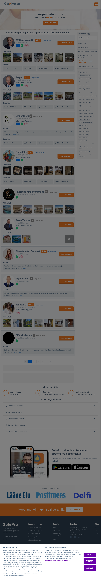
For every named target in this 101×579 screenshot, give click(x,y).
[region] (50, 561)
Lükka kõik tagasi (89, 561)
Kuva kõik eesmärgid (89, 568)
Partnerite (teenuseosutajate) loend (57, 560)
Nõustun (89, 555)
